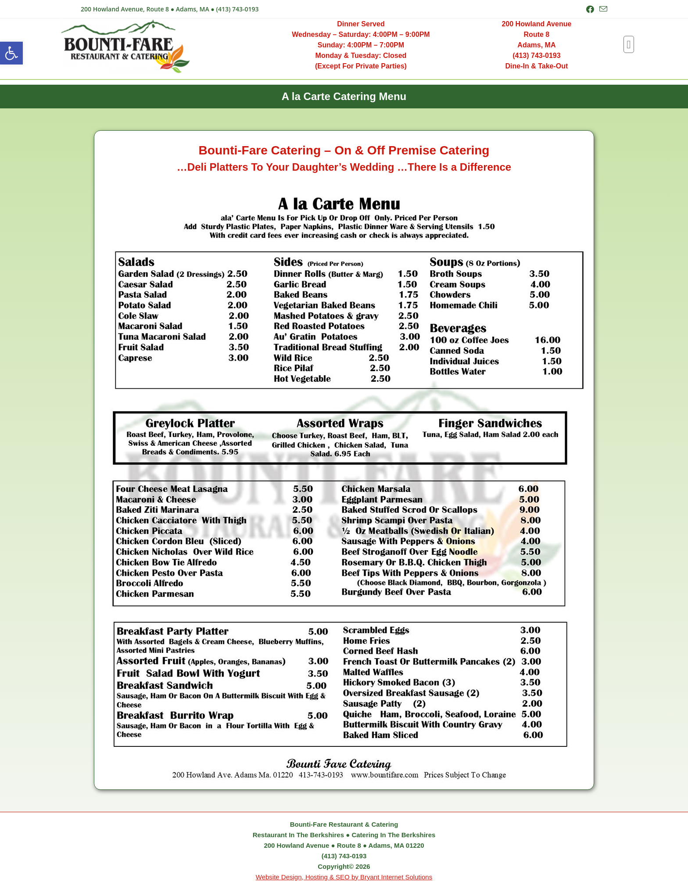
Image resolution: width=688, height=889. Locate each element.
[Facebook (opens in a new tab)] (590, 9)
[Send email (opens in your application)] (602, 9)
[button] (11, 53)
